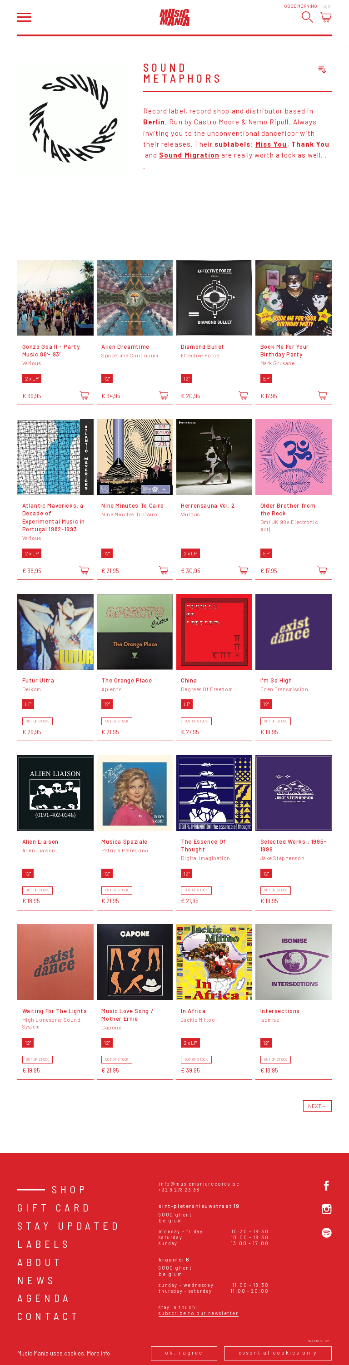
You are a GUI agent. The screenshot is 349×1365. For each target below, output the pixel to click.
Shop (70, 1189)
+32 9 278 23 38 (179, 1189)
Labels (44, 1243)
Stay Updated (69, 1225)
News (36, 1280)
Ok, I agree (184, 1352)
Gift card (54, 1207)
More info (98, 1353)
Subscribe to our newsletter (198, 1313)
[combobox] (290, 70)
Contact (48, 1316)
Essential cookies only (278, 1352)
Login (327, 6)
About (40, 1262)
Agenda (44, 1297)
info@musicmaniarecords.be (199, 1184)
